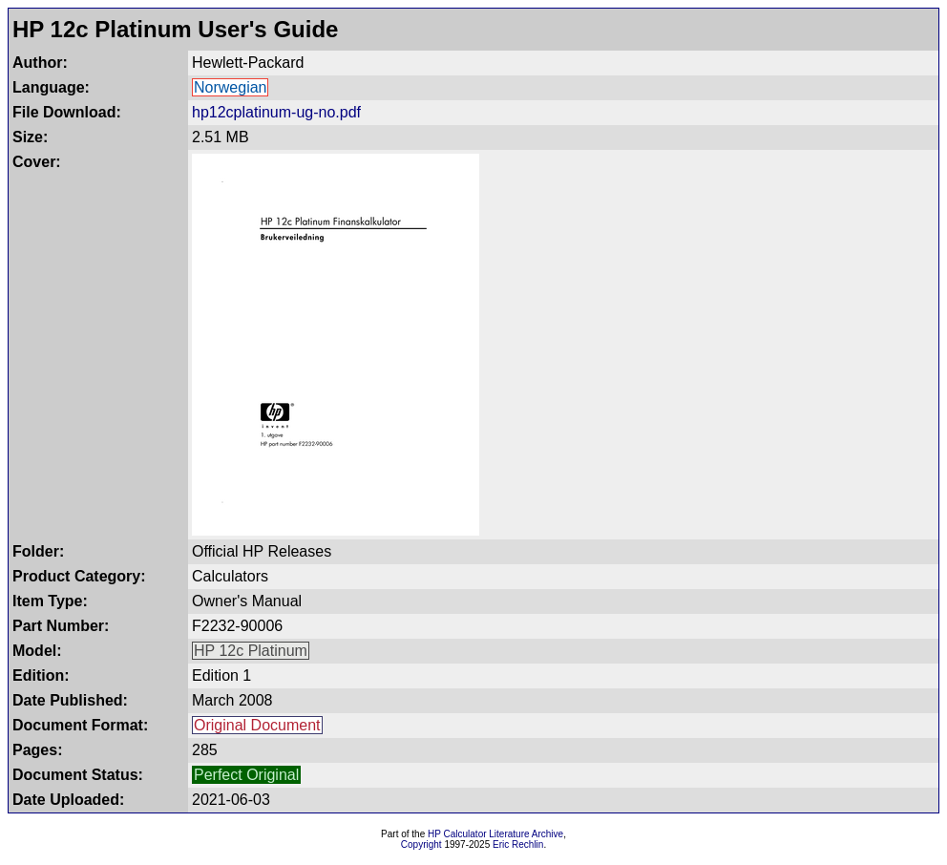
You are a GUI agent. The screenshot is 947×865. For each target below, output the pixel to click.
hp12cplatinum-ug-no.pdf (276, 112)
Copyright (421, 844)
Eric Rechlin (518, 844)
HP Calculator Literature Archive (495, 834)
